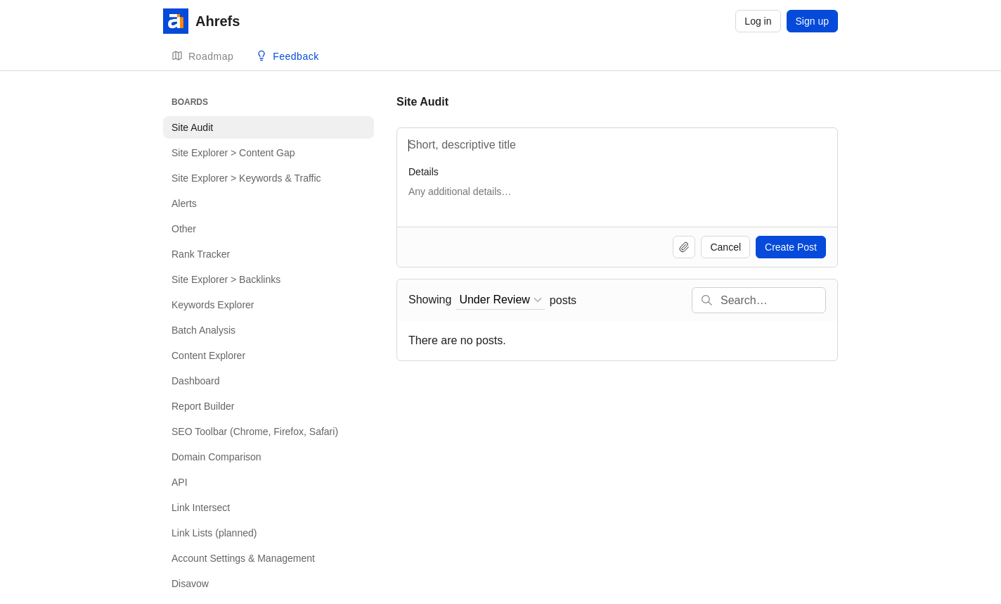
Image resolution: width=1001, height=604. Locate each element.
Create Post (791, 247)
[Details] (617, 198)
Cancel (725, 247)
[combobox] (500, 300)
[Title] (617, 145)
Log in (757, 21)
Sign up (812, 21)
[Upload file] (684, 247)
